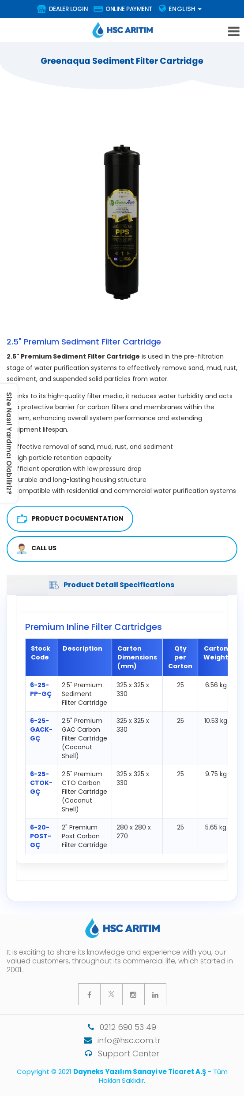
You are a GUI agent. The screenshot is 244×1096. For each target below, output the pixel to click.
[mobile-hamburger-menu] (234, 31)
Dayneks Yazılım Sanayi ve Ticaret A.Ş (139, 1071)
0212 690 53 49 (122, 1027)
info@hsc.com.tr (122, 1040)
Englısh (180, 9)
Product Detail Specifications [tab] (111, 585)
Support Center (122, 1053)
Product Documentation (70, 518)
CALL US (36, 549)
